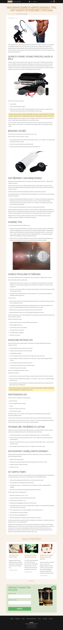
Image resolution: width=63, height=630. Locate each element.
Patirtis (23, 618)
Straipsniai (45, 618)
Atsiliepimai (17, 618)
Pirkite (19, 609)
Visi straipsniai (31, 580)
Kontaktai (51, 618)
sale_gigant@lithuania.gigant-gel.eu (31, 623)
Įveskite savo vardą (12, 593)
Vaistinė (11, 618)
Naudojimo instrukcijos (31, 618)
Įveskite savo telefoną (12, 599)
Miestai (39, 618)
